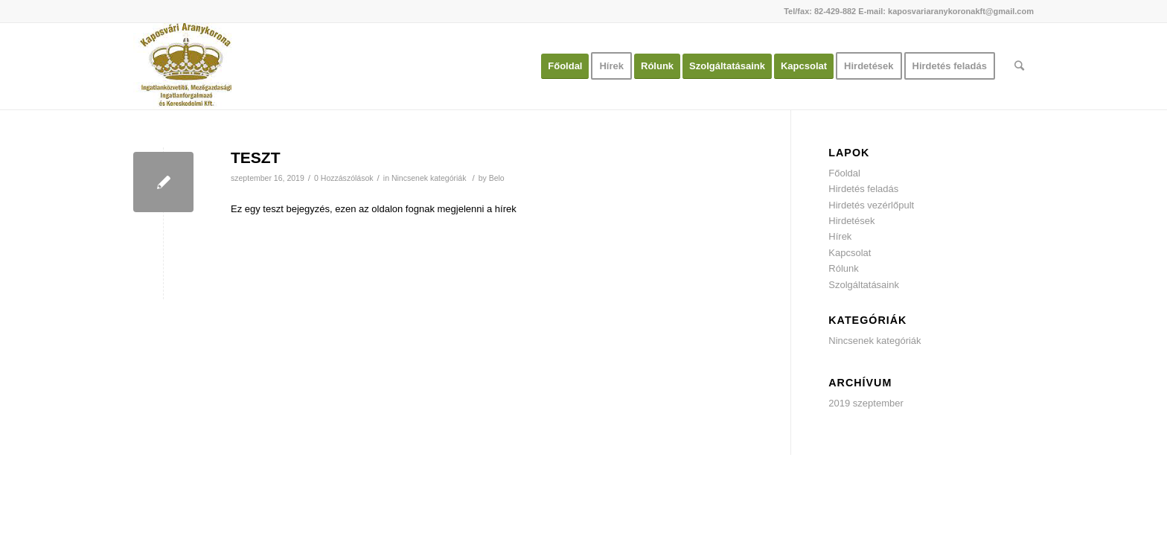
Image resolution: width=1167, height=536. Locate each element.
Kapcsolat (849, 252)
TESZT (256, 157)
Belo (497, 177)
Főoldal (844, 173)
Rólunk (843, 268)
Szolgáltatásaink (863, 284)
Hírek (839, 236)
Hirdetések (851, 220)
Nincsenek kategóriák (429, 177)
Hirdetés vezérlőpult (871, 205)
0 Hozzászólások (344, 177)
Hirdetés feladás (863, 188)
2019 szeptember (865, 403)
